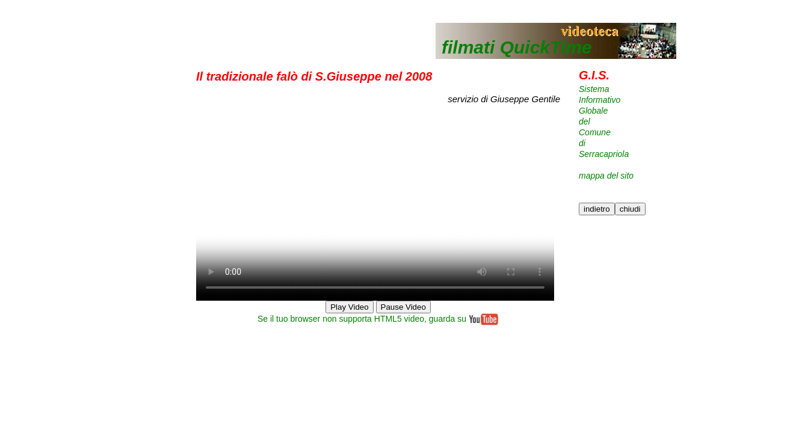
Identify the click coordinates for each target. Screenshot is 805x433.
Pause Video (403, 307)
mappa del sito (606, 175)
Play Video (349, 307)
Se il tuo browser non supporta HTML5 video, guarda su (378, 319)
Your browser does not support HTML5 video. (375, 211)
